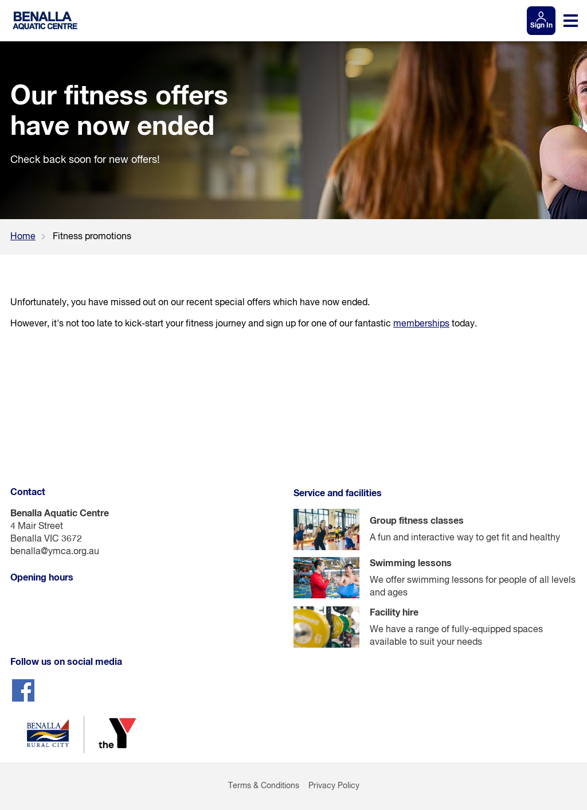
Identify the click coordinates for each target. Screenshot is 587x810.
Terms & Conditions (263, 786)
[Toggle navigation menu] (570, 20)
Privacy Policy (333, 786)
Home (23, 237)
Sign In (541, 25)
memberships (421, 324)
